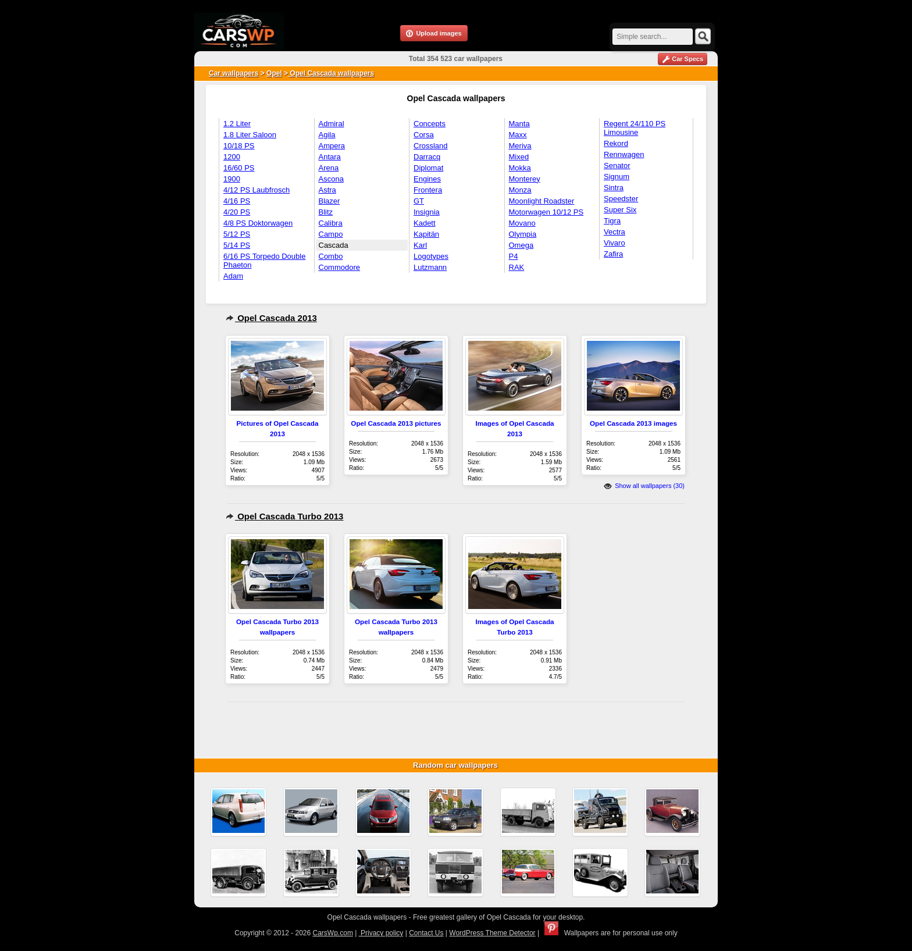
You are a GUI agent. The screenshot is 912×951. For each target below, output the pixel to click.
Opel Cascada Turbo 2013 (284, 516)
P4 (513, 256)
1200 (231, 156)
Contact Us (426, 933)
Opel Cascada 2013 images (633, 423)
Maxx (518, 134)
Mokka (520, 167)
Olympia (523, 234)
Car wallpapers (233, 73)
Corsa (424, 134)
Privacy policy (381, 933)
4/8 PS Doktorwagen (258, 223)
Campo (331, 234)
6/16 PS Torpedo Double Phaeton (264, 260)
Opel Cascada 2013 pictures (396, 423)
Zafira (613, 254)
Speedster (621, 198)
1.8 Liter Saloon (249, 134)
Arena (329, 167)
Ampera (332, 145)
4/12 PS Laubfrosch (256, 190)
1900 (231, 178)
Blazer (329, 201)
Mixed (519, 156)
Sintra (614, 187)
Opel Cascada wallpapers (331, 73)
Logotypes (431, 256)
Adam (233, 276)
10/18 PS (239, 145)
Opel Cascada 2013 (271, 318)
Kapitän (426, 234)
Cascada (333, 245)
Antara (330, 156)
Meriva (520, 145)
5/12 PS (236, 234)
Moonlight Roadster (542, 201)
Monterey (524, 178)
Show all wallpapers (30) (644, 485)
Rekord (616, 143)
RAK (517, 267)
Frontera (428, 190)
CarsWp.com (333, 933)
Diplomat (428, 167)
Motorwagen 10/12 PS (546, 212)
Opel (274, 73)
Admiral (331, 123)
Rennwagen (624, 154)
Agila (327, 134)
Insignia (427, 212)
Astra (327, 190)
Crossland (431, 145)
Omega (521, 245)
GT (419, 201)
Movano (522, 223)
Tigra (612, 220)
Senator (617, 165)
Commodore (340, 267)
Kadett (425, 223)
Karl (420, 245)
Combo (331, 256)
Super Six (620, 209)
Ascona (331, 178)
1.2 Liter (237, 123)
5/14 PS (236, 245)
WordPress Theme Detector (492, 933)
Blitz (326, 212)
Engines (427, 178)
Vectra (614, 231)
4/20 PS (236, 212)
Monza (520, 190)
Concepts (430, 123)
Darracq (427, 156)
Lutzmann (430, 267)
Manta (519, 123)
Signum (616, 176)
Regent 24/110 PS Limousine (634, 128)
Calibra (331, 223)
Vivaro (614, 242)
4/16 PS (236, 201)
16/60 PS (239, 167)
